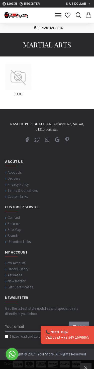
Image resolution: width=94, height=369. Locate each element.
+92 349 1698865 (75, 337)
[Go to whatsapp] (12, 354)
